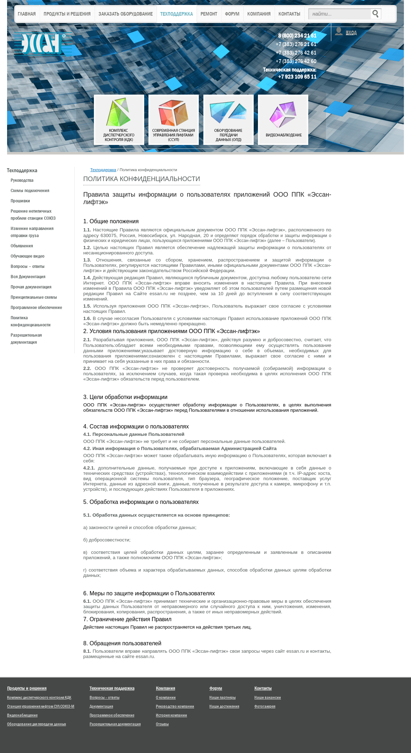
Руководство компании (175, 706)
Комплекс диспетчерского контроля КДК (39, 697)
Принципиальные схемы (34, 297)
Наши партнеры (222, 697)
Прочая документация (31, 286)
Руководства (22, 180)
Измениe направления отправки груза (32, 231)
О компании (166, 697)
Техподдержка (103, 170)
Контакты (263, 688)
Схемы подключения (30, 190)
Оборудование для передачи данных (36, 724)
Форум (215, 688)
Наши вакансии (267, 697)
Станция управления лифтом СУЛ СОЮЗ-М (40, 706)
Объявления (22, 245)
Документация (101, 706)
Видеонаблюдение (22, 715)
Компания (165, 688)
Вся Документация (28, 276)
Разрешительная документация (26, 338)
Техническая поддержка (112, 688)
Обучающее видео (27, 256)
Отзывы (162, 724)
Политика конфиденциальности (31, 321)
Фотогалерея (264, 706)
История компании (171, 715)
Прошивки (20, 200)
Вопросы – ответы (28, 266)
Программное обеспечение (36, 307)
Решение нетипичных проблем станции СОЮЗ (33, 214)
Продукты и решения (26, 688)
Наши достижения (224, 706)
